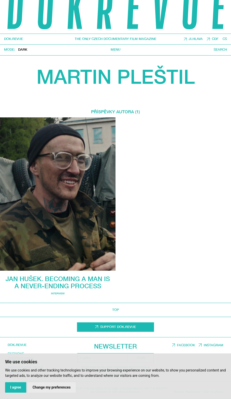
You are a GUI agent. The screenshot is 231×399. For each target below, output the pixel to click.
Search (220, 49)
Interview (58, 293)
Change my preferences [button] (52, 387)
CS (225, 39)
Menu (115, 49)
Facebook (186, 345)
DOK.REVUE (13, 39)
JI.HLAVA (196, 39)
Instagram (213, 345)
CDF (215, 39)
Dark (22, 50)
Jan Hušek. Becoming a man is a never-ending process (58, 282)
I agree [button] (15, 387)
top (115, 310)
